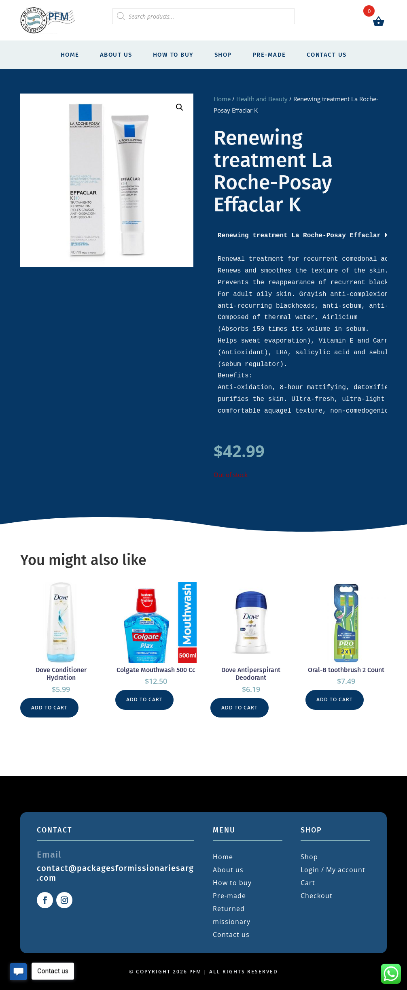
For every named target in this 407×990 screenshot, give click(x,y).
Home (70, 54)
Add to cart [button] (49, 707)
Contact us (327, 54)
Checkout (317, 895)
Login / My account (333, 869)
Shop (223, 54)
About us (116, 54)
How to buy (173, 54)
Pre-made (269, 54)
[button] (179, 107)
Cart (308, 882)
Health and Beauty (262, 99)
